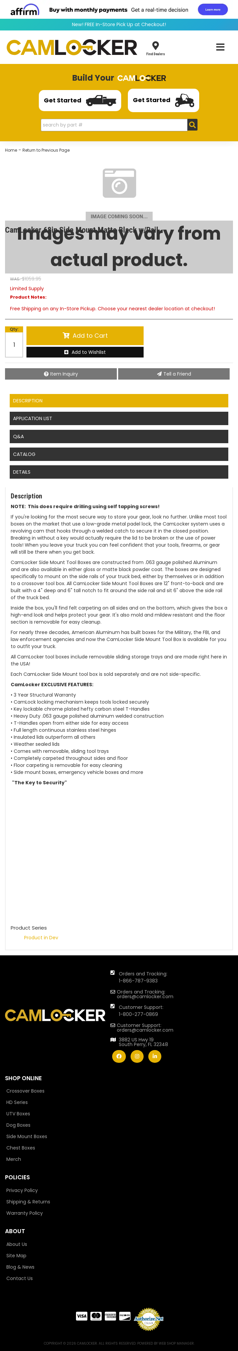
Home (11, 150)
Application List (32, 418)
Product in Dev (41, 937)
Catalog (24, 454)
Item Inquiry (64, 374)
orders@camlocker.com (145, 996)
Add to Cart (90, 335)
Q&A (18, 436)
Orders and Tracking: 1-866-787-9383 (143, 977)
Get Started (80, 100)
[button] (119, 125)
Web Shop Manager (176, 1343)
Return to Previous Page (46, 150)
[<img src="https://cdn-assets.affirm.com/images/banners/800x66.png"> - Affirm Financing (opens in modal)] (119, 9)
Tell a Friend (177, 374)
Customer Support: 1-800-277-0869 (141, 1011)
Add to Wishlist (89, 352)
